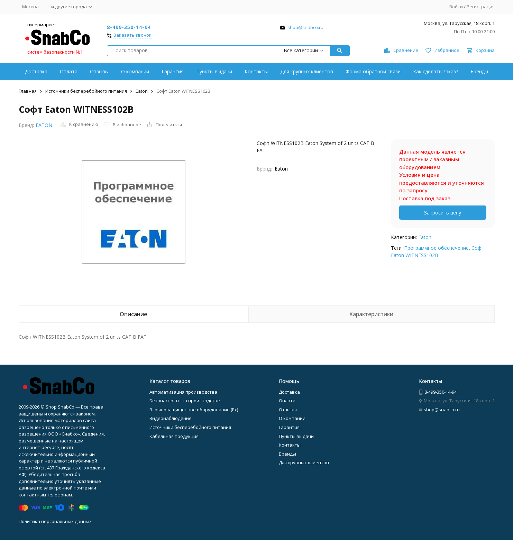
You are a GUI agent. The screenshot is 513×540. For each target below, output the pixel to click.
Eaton (142, 91)
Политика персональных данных (55, 521)
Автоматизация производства (183, 392)
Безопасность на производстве (184, 400)
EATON (44, 125)
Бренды (479, 71)
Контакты (256, 71)
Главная (28, 91)
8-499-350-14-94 (129, 27)
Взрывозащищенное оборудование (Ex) (193, 409)
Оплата (68, 71)
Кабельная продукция (174, 436)
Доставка (36, 71)
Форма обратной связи (373, 71)
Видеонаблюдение (170, 418)
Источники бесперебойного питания (86, 91)
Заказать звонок (132, 35)
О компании (135, 71)
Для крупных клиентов (306, 71)
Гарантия (173, 71)
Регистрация (481, 6)
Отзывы (99, 71)
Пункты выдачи (214, 71)
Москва (30, 6)
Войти (456, 6)
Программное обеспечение (436, 248)
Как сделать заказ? (435, 71)
